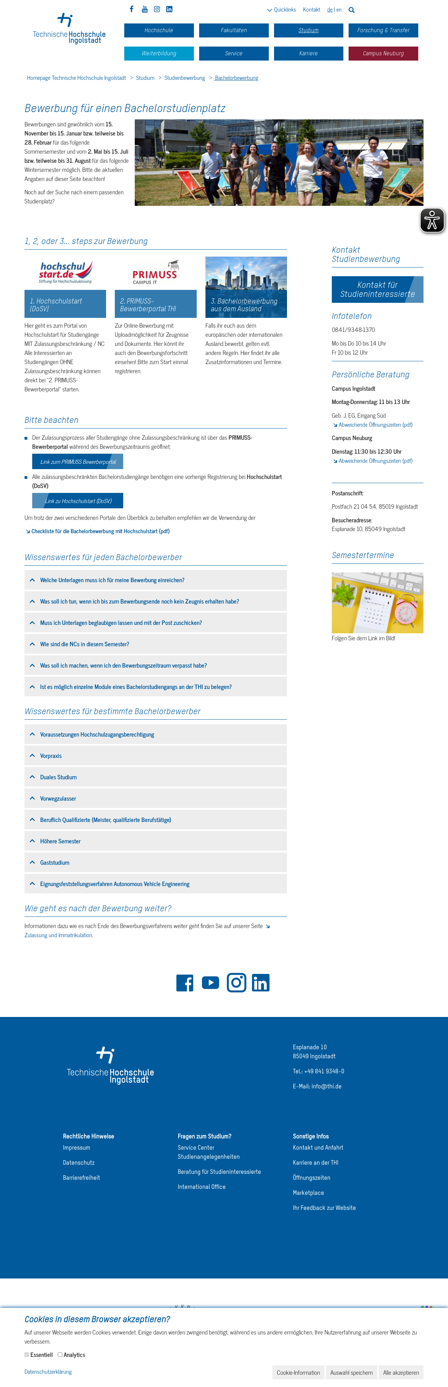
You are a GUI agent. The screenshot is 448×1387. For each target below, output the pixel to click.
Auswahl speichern (351, 1372)
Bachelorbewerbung (236, 77)
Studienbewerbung (184, 77)
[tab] (155, 580)
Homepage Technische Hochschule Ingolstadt (76, 77)
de (329, 9)
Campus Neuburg (383, 53)
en (339, 9)
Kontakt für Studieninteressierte (377, 289)
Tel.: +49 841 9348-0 (318, 1072)
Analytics (74, 1354)
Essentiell (41, 1354)
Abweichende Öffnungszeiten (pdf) (375, 424)
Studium (144, 77)
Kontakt (311, 9)
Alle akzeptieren (401, 1372)
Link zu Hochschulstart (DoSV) (78, 500)
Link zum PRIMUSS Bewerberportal (77, 461)
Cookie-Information (298, 1372)
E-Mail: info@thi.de (317, 1087)
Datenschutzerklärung (48, 1372)
